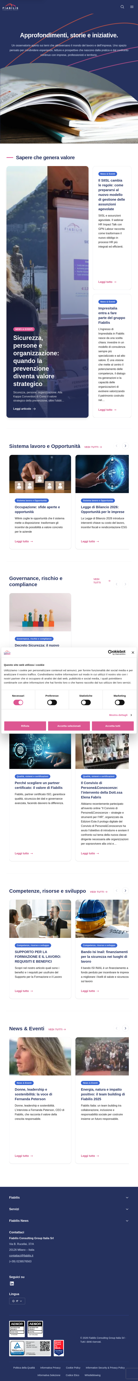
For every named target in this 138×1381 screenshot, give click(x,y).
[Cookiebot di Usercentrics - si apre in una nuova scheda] (110, 652)
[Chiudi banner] (133, 652)
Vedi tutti (93, 447)
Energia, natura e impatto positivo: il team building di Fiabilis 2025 (103, 1094)
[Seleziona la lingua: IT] (17, 1301)
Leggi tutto (107, 281)
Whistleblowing (92, 1375)
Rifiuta (25, 725)
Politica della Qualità (24, 1367)
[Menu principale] (131, 6)
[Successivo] (125, 445)
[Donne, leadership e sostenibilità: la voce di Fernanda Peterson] (40, 1056)
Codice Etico (72, 1375)
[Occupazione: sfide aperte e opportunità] (40, 474)
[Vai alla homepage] (10, 6)
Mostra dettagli (118, 715)
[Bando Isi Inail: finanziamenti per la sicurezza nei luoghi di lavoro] (106, 919)
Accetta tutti (112, 725)
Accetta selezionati (69, 725)
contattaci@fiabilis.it (21, 1255)
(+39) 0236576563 (20, 1261)
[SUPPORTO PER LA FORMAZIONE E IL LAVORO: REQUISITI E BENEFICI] (40, 919)
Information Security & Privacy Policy (105, 1367)
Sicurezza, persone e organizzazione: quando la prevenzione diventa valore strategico (36, 360)
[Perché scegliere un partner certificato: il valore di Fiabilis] (40, 750)
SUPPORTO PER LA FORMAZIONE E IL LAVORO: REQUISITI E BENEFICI (38, 956)
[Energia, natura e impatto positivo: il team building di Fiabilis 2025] (106, 1056)
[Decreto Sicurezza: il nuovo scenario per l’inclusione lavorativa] (40, 612)
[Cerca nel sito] (122, 6)
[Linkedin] (12, 1283)
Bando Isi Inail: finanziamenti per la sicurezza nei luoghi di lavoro (104, 956)
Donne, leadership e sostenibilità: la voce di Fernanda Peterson (33, 1094)
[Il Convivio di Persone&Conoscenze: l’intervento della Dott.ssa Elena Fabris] (106, 750)
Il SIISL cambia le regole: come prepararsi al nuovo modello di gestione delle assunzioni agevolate (111, 195)
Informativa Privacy (50, 1367)
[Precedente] (116, 445)
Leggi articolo (24, 409)
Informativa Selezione (49, 1375)
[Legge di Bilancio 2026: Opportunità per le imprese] (106, 474)
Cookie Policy (73, 1367)
